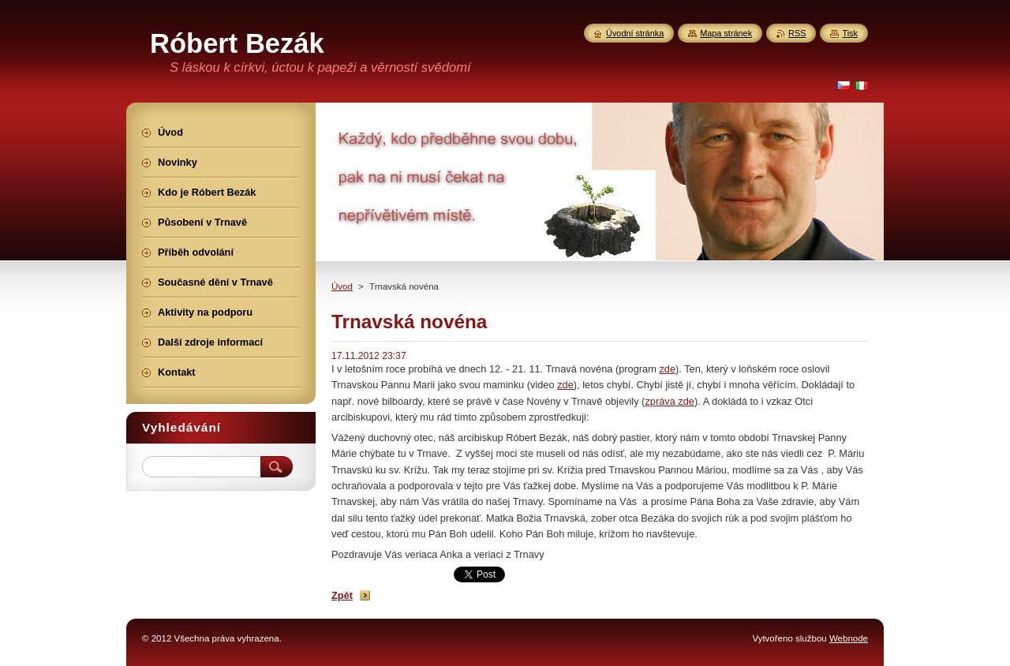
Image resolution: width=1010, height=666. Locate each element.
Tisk (850, 33)
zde (667, 369)
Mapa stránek (726, 33)
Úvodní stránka (635, 33)
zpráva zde (669, 401)
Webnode (848, 638)
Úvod (342, 286)
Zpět (342, 595)
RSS (797, 33)
